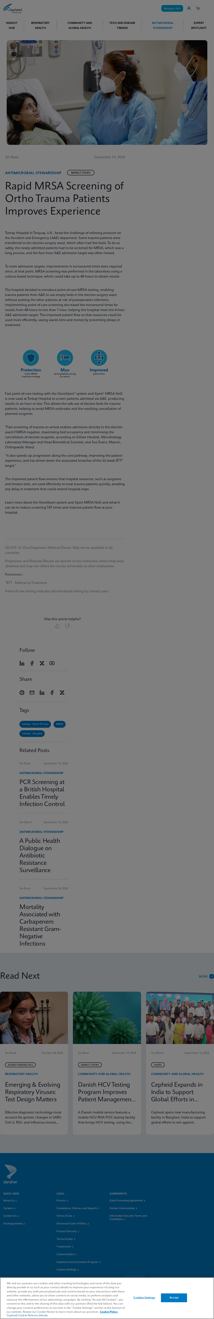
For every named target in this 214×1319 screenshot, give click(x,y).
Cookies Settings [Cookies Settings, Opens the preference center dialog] (144, 1297)
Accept (174, 1297)
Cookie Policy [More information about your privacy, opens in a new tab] (109, 1312)
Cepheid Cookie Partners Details (27, 1315)
